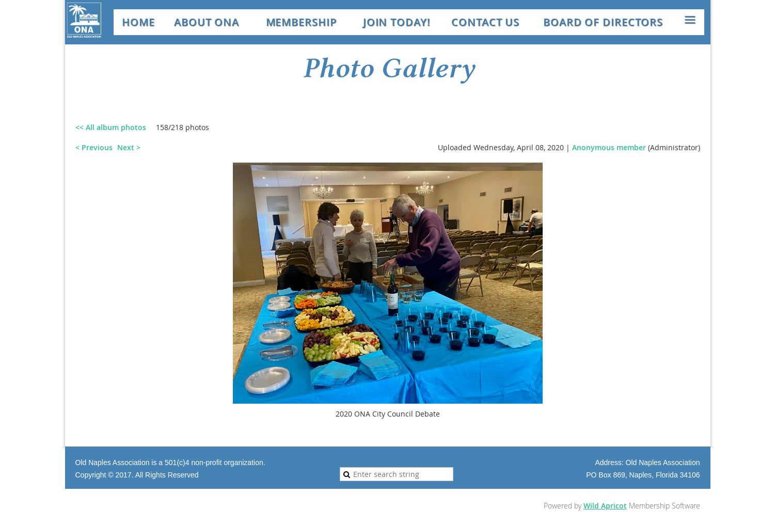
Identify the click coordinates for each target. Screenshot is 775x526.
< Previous (94, 147)
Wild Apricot (605, 506)
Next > (128, 147)
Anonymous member (609, 147)
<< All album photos (110, 127)
